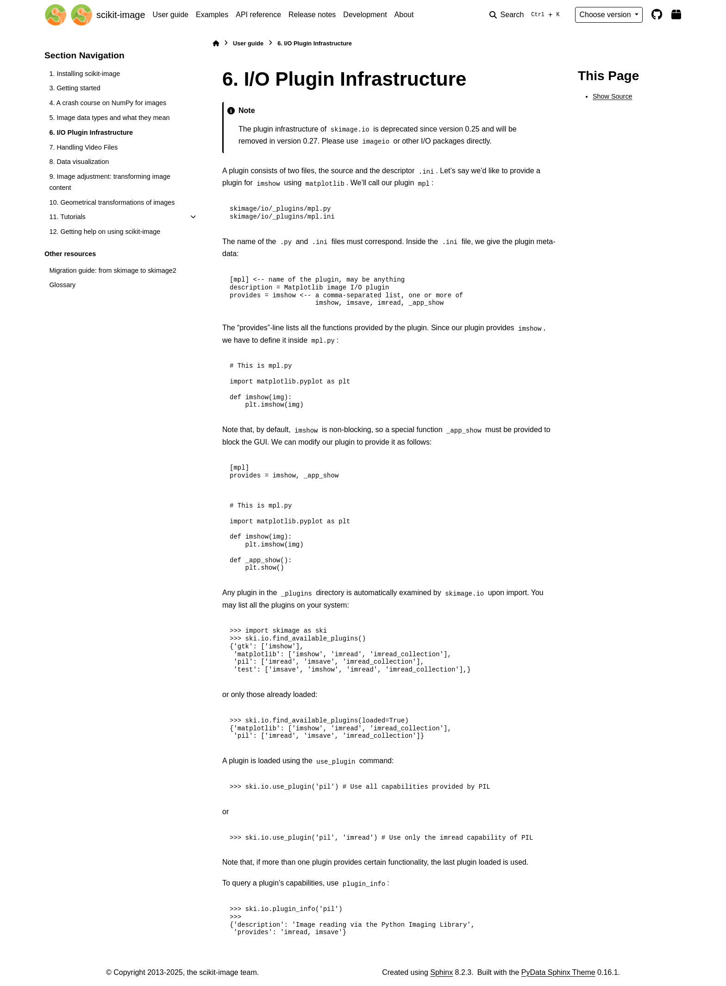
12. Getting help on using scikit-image (104, 231)
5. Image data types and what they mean (109, 117)
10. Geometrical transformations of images (112, 202)
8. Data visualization (79, 161)
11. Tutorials (67, 216)
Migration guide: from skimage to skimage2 (112, 270)
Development (365, 15)
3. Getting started (74, 88)
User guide (170, 15)
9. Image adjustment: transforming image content (109, 182)
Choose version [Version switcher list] (606, 15)
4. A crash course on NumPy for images (107, 103)
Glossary (62, 285)
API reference (258, 15)
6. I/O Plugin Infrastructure (91, 132)
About (404, 15)
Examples (212, 15)
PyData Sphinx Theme (558, 972)
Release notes (312, 15)
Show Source (612, 96)
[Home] (216, 43)
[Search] (526, 15)
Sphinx (441, 972)
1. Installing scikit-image (84, 73)
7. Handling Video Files (83, 147)
